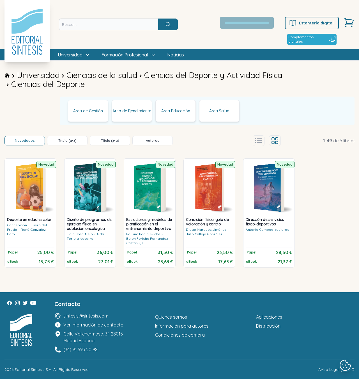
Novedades (25, 140)
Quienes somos (171, 317)
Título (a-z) (67, 140)
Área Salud (219, 110)
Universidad (38, 75)
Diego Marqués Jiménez (206, 229)
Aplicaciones (269, 317)
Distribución (268, 326)
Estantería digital (311, 23)
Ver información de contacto (93, 325)
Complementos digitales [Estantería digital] (311, 39)
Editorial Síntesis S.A (33, 369)
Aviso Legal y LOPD (336, 369)
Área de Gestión (88, 110)
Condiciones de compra (180, 335)
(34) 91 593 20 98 (80, 349)
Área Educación (175, 110)
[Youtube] (33, 303)
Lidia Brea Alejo (80, 234)
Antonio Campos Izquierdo (267, 229)
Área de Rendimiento (131, 110)
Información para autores (181, 326)
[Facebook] (9, 303)
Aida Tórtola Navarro (85, 236)
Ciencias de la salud (101, 75)
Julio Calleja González (204, 234)
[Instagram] (17, 303)
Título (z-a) (110, 140)
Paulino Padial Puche (143, 234)
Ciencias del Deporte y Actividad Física (213, 75)
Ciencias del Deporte (48, 84)
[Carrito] (349, 22)
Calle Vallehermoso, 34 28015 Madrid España (93, 337)
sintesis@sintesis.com (85, 316)
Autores (152, 140)
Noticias (175, 55)
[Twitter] (25, 303)
